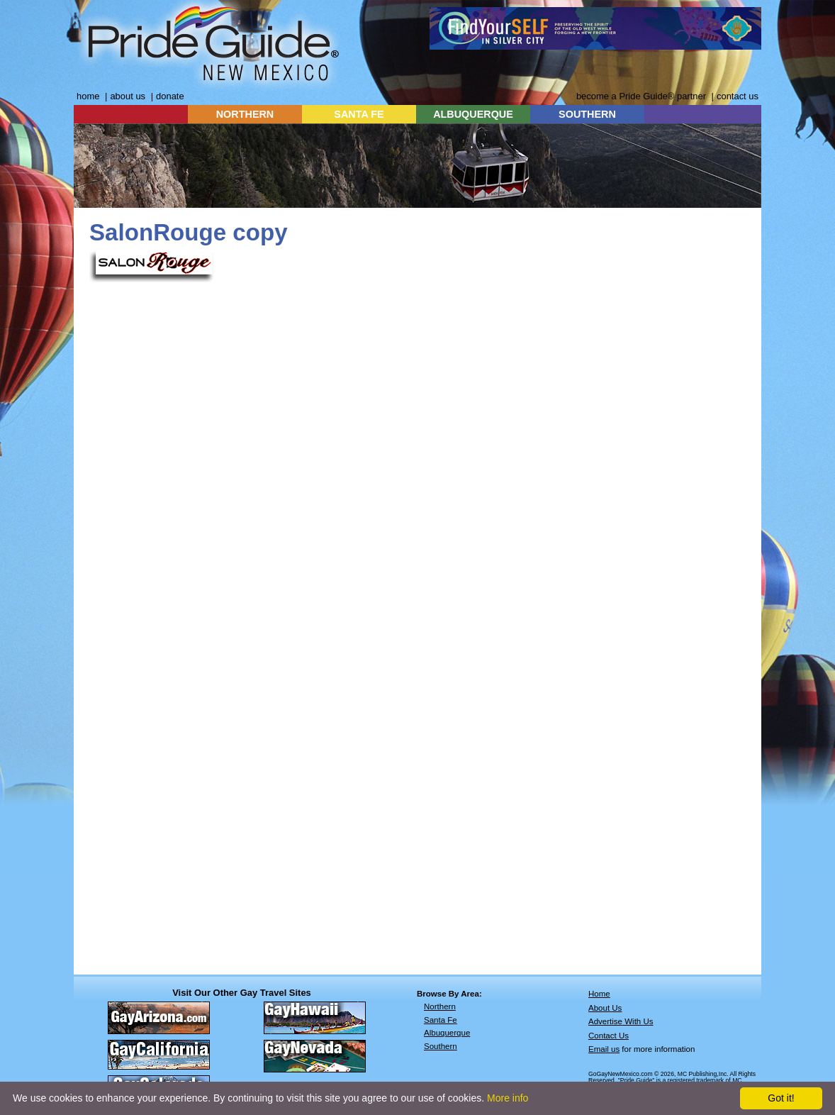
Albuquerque (447, 1032)
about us (127, 96)
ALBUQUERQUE (473, 114)
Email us (604, 1049)
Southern (440, 1046)
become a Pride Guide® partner (641, 96)
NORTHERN (245, 114)
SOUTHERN (587, 114)
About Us (605, 1008)
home (88, 96)
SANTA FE (358, 114)
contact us (737, 96)
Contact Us (608, 1035)
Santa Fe (440, 1020)
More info (507, 1098)
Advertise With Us (621, 1021)
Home (599, 993)
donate (170, 96)
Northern (440, 1006)
